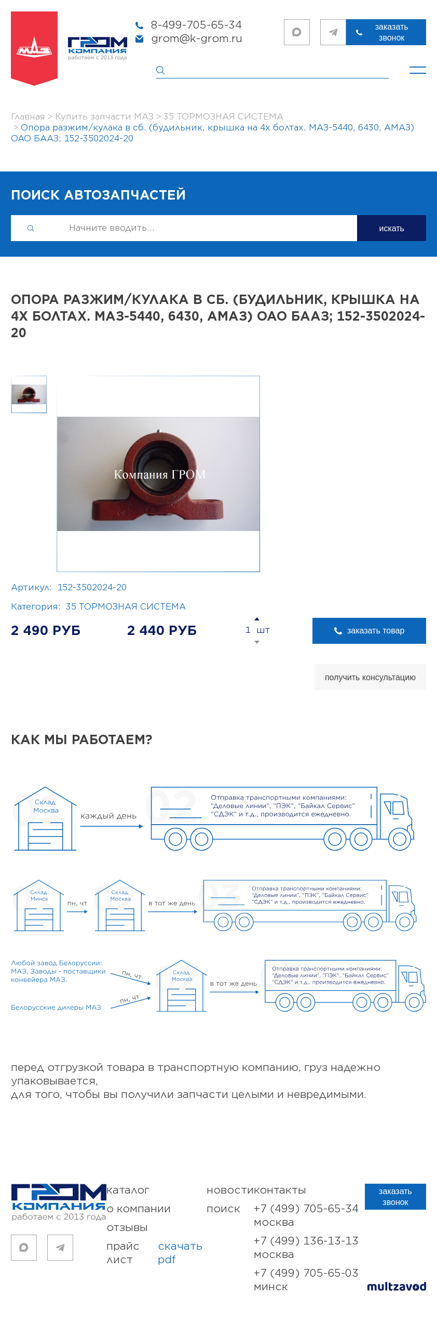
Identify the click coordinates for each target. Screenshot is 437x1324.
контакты (280, 1190)
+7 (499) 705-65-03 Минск (306, 1280)
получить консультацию (370, 677)
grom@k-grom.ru (196, 38)
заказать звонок (394, 32)
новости (230, 1190)
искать (391, 228)
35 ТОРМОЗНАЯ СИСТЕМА (126, 607)
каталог (127, 1190)
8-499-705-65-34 (196, 25)
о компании (138, 1208)
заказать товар (384, 630)
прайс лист (156, 1253)
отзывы (127, 1227)
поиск (223, 1208)
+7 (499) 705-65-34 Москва (306, 1215)
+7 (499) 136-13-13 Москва (306, 1248)
